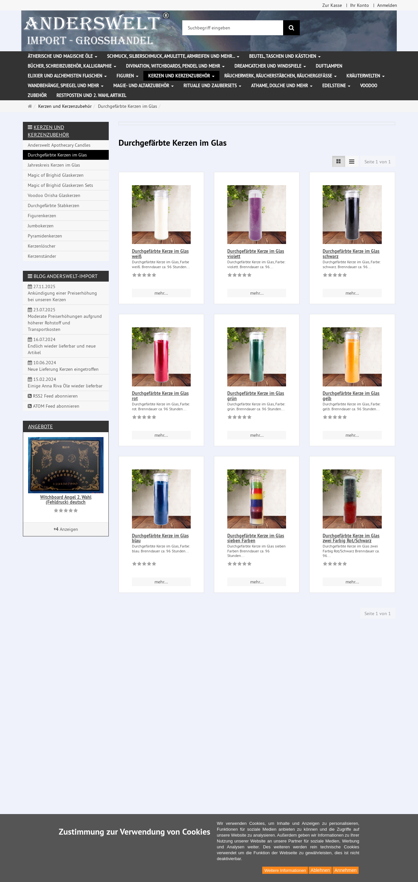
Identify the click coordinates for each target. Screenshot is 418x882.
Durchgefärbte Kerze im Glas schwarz (351, 253)
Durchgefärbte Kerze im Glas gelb (351, 395)
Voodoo (368, 86)
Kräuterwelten (365, 76)
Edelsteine (336, 86)
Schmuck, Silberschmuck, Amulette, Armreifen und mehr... (173, 56)
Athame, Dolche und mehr (282, 86)
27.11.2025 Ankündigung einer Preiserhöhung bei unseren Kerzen (62, 293)
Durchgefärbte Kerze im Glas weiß (160, 253)
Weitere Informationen (285, 870)
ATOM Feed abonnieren (53, 406)
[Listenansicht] (338, 161)
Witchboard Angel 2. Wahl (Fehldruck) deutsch (65, 499)
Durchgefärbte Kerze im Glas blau (160, 538)
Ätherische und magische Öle (62, 56)
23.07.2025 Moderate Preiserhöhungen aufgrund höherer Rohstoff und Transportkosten (65, 319)
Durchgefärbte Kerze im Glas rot (160, 395)
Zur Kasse (332, 5)
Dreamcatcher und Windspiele (270, 66)
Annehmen (345, 870)
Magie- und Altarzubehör (143, 86)
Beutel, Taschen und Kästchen (285, 56)
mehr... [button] (161, 293)
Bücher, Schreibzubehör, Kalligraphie (72, 66)
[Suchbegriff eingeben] (232, 27)
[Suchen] (291, 27)
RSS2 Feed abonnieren (53, 396)
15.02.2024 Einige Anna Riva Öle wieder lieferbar (65, 382)
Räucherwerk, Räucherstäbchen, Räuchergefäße (280, 76)
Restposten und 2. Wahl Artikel (91, 95)
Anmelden (387, 5)
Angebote (40, 426)
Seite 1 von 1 (377, 162)
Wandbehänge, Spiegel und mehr (66, 86)
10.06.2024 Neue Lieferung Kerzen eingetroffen (63, 366)
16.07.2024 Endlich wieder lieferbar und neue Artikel (62, 345)
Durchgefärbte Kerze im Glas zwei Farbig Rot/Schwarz (351, 538)
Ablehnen (320, 870)
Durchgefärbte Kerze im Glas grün (255, 395)
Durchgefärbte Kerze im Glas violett (255, 253)
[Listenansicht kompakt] (352, 161)
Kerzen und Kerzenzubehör (181, 76)
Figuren (127, 76)
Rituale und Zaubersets (212, 86)
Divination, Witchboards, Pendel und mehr (175, 66)
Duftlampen (329, 66)
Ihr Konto (359, 5)
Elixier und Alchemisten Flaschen (67, 76)
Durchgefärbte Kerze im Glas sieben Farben (255, 538)
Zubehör (37, 95)
